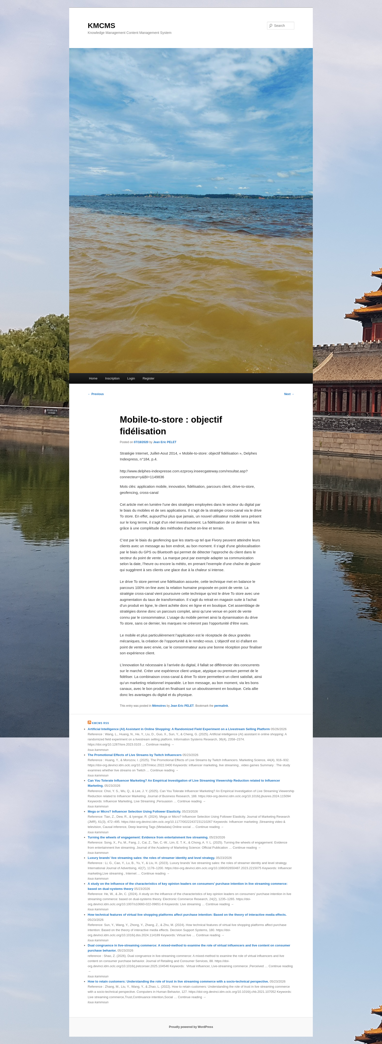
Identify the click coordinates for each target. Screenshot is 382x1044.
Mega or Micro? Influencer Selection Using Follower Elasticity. (134, 811)
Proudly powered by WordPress (191, 1027)
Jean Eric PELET (164, 442)
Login (131, 378)
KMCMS (101, 25)
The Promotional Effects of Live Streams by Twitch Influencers (135, 755)
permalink (221, 705)
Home (93, 378)
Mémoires (159, 705)
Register (148, 378)
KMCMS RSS (100, 723)
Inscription (112, 378)
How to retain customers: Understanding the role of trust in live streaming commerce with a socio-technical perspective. (178, 981)
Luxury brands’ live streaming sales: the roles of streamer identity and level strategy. (151, 858)
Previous (96, 394)
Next (289, 394)
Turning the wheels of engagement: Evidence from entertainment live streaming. (148, 837)
